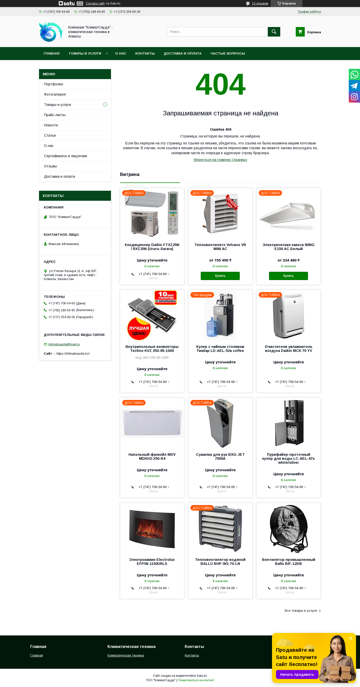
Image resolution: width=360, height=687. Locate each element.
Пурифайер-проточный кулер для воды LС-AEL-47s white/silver (288, 458)
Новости (51, 125)
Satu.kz (202, 675)
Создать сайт (95, 3)
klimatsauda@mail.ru (64, 344)
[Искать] (274, 32)
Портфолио (53, 84)
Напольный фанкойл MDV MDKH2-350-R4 (152, 456)
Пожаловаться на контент (196, 680)
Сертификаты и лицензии (65, 156)
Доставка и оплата (183, 53)
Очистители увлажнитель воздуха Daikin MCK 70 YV (288, 349)
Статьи (50, 135)
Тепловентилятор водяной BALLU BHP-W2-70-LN (220, 562)
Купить (220, 276)
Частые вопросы (227, 53)
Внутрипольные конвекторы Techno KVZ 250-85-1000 (152, 349)
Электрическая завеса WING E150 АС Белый (288, 247)
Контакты (145, 53)
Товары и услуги (84, 53)
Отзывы (50, 166)
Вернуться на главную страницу (220, 160)
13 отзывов (260, 3)
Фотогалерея (55, 94)
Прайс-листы (55, 115)
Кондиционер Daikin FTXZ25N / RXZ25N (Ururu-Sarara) (152, 247)
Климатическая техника (126, 655)
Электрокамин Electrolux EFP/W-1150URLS (152, 562)
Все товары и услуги (301, 610)
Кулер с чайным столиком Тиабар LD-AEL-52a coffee (220, 349)
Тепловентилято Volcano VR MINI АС (220, 247)
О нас (120, 53)
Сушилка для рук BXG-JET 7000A (220, 456)
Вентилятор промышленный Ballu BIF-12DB (288, 562)
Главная (52, 53)
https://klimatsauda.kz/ (73, 353)
